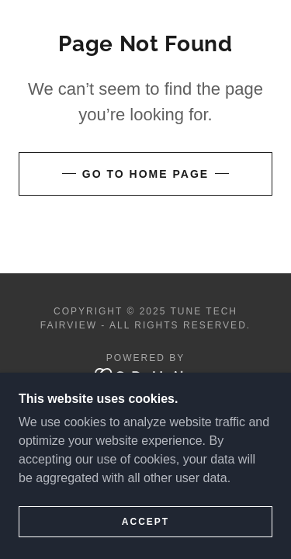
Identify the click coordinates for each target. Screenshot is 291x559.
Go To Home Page (145, 174)
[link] (145, 374)
